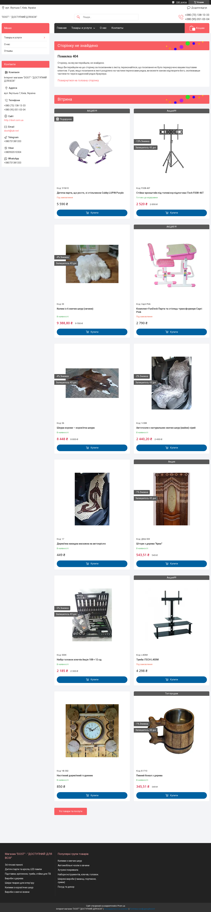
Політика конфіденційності (142, 909)
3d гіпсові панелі (14, 864)
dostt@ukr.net (11, 130)
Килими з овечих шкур (70, 860)
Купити (94, 212)
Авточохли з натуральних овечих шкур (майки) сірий (166, 427)
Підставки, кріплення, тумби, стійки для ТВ (28, 873)
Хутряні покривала (68, 870)
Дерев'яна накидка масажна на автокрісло (81, 543)
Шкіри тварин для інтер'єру (19, 883)
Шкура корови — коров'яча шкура (76, 427)
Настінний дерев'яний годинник (75, 775)
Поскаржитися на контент (116, 909)
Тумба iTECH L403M (147, 659)
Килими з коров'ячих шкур (19, 887)
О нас (103, 27)
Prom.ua (121, 906)
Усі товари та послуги (70, 811)
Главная (61, 27)
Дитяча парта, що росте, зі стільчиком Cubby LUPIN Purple (90, 192)
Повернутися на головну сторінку (78, 80)
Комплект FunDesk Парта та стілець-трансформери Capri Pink (169, 310)
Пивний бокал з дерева (149, 775)
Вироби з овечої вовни (17, 892)
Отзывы (8, 51)
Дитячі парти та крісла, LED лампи (23, 869)
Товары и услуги (81, 27)
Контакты (117, 27)
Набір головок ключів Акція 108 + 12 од (79, 659)
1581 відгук (181, 2)
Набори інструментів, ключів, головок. (78, 874)
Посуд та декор (66, 886)
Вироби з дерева (14, 878)
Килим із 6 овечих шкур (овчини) (75, 308)
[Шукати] (78, 17)
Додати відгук (199, 7)
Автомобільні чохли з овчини (73, 865)
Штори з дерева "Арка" (149, 543)
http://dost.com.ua (13, 120)
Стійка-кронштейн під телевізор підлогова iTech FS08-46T (170, 192)
